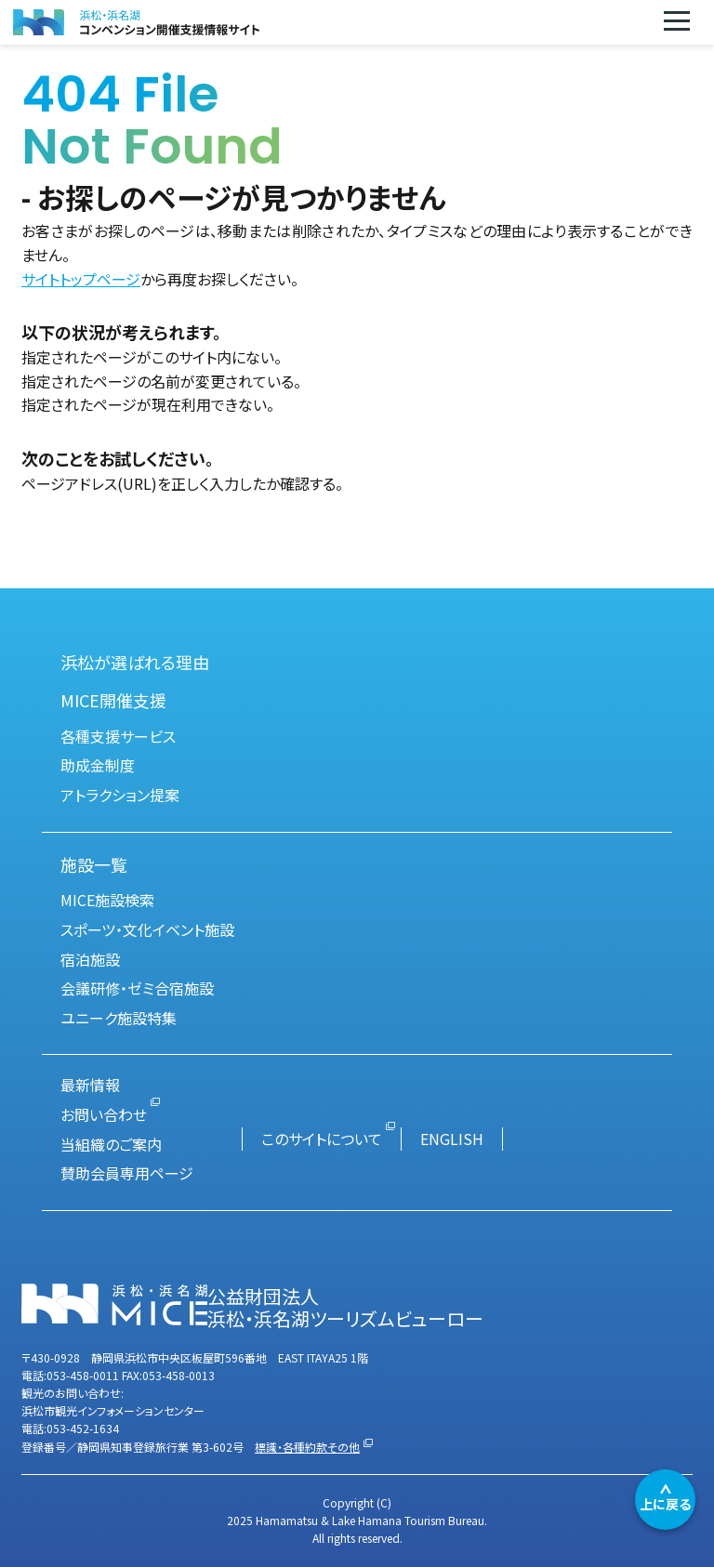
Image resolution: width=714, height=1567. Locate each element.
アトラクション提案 (119, 795)
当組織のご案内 (111, 1144)
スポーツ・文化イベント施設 (147, 929)
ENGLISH (451, 1138)
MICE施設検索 (107, 900)
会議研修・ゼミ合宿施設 (137, 988)
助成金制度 (97, 765)
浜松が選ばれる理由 (134, 662)
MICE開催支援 (113, 700)
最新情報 (90, 1084)
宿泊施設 (90, 959)
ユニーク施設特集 (118, 1018)
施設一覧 (93, 864)
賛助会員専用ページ (126, 1173)
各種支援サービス (118, 736)
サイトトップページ (80, 279)
